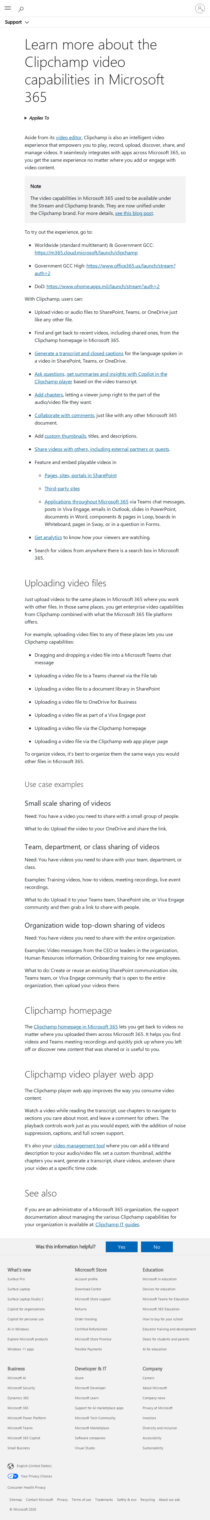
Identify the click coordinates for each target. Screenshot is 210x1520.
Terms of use (81, 1499)
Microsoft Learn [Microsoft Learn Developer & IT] (87, 1397)
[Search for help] (22, 8)
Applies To (39, 118)
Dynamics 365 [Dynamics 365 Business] (18, 1397)
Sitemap (15, 1499)
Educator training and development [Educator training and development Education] (169, 1329)
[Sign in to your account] (200, 8)
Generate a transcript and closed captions (79, 353)
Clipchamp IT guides (117, 1224)
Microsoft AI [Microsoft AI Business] (16, 1377)
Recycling (147, 1499)
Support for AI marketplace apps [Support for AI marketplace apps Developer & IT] (99, 1407)
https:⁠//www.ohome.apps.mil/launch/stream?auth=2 (103, 286)
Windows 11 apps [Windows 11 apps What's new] (20, 1349)
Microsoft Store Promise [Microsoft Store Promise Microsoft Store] (93, 1339)
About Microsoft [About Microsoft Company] (155, 1387)
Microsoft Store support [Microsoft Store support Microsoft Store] (93, 1299)
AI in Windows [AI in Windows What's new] (18, 1329)
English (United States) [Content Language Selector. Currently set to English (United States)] (34, 1465)
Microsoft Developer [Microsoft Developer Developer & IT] (90, 1387)
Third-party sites (62, 488)
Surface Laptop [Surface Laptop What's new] (18, 1289)
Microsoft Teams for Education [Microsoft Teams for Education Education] (166, 1299)
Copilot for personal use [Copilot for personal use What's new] (25, 1319)
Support (14, 22)
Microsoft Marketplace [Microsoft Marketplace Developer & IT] (92, 1428)
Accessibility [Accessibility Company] (152, 1438)
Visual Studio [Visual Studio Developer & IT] (85, 1448)
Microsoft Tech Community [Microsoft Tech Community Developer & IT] (95, 1417)
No (157, 1246)
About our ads (169, 1499)
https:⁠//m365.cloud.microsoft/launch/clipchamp (86, 252)
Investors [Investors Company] (149, 1417)
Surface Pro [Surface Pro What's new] (16, 1279)
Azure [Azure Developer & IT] (79, 1377)
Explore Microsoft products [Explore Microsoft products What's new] (27, 1339)
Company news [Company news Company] (154, 1397)
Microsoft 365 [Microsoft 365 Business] (17, 1407)
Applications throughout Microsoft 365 (87, 501)
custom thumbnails (65, 435)
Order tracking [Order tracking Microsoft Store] (86, 1319)
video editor (69, 137)
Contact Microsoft (39, 1499)
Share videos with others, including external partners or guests (102, 449)
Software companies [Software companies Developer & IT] (90, 1438)
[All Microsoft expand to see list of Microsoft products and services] (7, 8)
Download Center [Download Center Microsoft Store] (88, 1289)
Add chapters (49, 394)
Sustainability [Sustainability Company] (153, 1448)
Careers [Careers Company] (148, 1377)
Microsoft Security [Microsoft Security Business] (21, 1387)
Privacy (62, 1499)
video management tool (79, 1145)
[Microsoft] (105, 4)
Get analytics (48, 537)
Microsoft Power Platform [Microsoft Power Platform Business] (26, 1417)
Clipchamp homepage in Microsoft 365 (76, 1026)
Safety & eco (126, 1499)
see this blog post (134, 213)
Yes (121, 1246)
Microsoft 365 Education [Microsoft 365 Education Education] (161, 1309)
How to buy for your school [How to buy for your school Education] (163, 1319)
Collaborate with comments (64, 415)
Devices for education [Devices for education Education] (159, 1289)
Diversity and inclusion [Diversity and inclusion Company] (160, 1428)
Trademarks (104, 1499)
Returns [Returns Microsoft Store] (81, 1309)
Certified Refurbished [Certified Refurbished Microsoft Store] (91, 1329)
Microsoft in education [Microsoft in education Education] (160, 1279)
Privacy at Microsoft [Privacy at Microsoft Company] (158, 1407)
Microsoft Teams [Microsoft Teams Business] (20, 1428)
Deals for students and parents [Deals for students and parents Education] (166, 1339)
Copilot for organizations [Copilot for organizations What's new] (26, 1309)
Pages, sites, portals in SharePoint (81, 475)
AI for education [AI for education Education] (155, 1349)
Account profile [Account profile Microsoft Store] (86, 1279)
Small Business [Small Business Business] (18, 1448)
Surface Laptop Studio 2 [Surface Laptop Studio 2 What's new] (25, 1299)
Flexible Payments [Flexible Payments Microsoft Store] (88, 1349)
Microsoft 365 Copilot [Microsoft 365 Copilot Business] (23, 1438)
